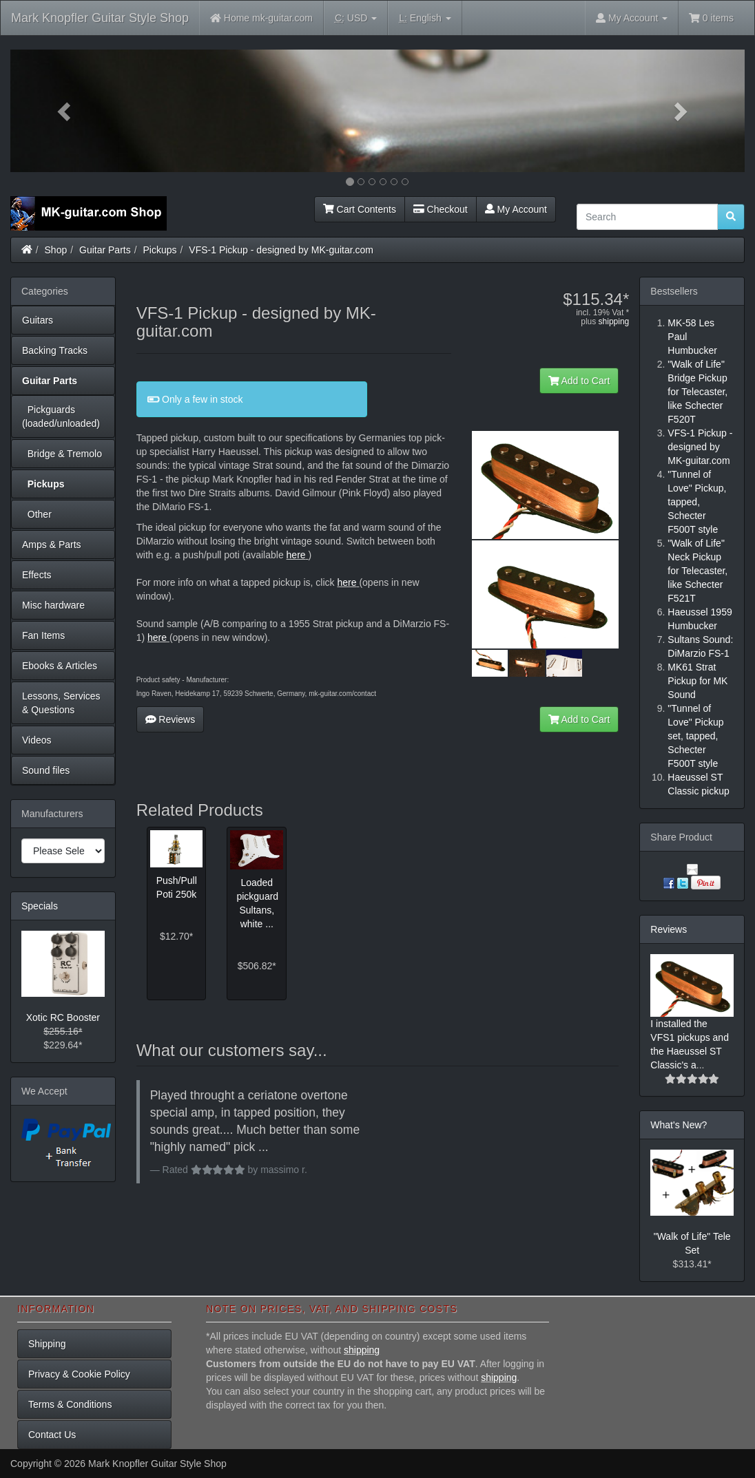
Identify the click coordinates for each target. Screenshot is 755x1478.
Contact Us (52, 1434)
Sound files (46, 770)
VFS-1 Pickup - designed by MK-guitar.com (281, 249)
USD (356, 18)
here (296, 554)
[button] (65, 111)
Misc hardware (53, 605)
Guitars (37, 320)
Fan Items (43, 635)
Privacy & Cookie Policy (79, 1374)
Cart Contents (359, 209)
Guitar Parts (105, 249)
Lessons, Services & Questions (61, 702)
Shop (56, 249)
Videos (37, 740)
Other (37, 514)
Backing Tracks (54, 350)
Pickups (160, 249)
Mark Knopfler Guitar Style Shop (100, 18)
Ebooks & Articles (59, 665)
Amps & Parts (51, 544)
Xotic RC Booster (63, 1017)
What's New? (678, 1124)
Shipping (47, 1343)
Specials (39, 905)
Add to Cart (579, 380)
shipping (614, 321)
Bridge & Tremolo (62, 453)
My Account (516, 209)
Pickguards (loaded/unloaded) (61, 416)
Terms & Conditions (70, 1404)
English (425, 18)
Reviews (170, 719)
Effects (37, 574)
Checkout (440, 209)
